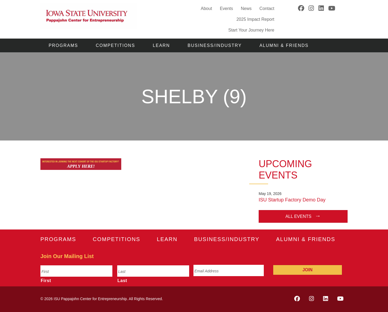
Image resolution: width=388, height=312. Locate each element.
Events (226, 8)
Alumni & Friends (284, 45)
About (206, 8)
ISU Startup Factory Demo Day (292, 200)
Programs (63, 45)
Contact (266, 8)
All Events (298, 216)
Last (122, 280)
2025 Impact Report (255, 19)
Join (308, 270)
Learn (161, 45)
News (246, 8)
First (46, 280)
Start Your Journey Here (251, 30)
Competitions (115, 45)
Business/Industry (215, 45)
